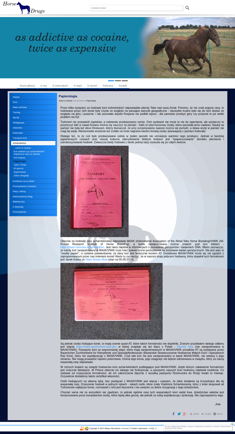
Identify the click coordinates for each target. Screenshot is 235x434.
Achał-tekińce (19, 143)
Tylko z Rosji (20, 164)
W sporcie (19, 168)
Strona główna (27, 85)
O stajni (78, 85)
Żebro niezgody (21, 175)
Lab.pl (152, 428)
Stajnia (16, 97)
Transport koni (20, 138)
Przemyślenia (19, 212)
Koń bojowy (19, 157)
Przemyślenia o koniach (24, 186)
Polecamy (108, 85)
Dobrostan (18, 133)
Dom (15, 102)
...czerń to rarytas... (23, 148)
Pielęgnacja (18, 122)
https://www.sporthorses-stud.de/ (96, 346)
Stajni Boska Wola (96, 259)
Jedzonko (17, 127)
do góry (208, 414)
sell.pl (126, 428)
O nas (44, 85)
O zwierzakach (60, 85)
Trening (16, 112)
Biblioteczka (19, 201)
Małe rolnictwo (20, 107)
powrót (196, 414)
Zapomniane (20, 172)
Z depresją (18, 206)
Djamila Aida (185, 346)
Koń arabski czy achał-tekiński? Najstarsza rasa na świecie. (29, 152)
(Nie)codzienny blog (22, 196)
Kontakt (123, 85)
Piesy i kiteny (19, 191)
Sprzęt (16, 117)
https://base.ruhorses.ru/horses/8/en (82, 247)
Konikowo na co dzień (23, 181)
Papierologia (20, 161)
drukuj (219, 414)
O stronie (92, 85)
